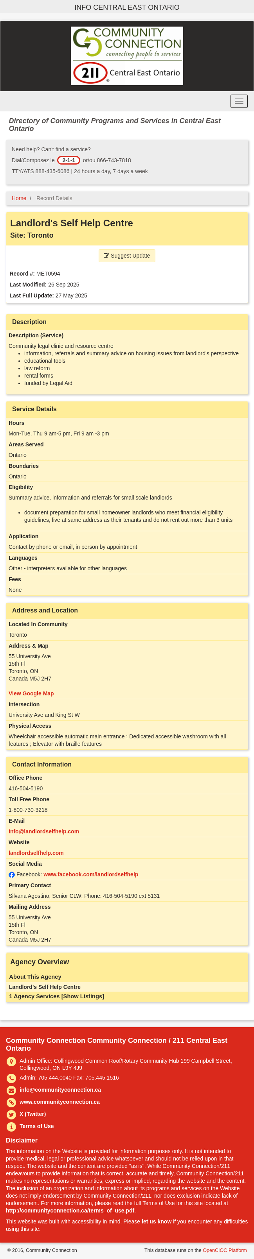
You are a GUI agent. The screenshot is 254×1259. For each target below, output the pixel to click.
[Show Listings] (82, 996)
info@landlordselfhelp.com (44, 831)
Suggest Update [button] (127, 256)
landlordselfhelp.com (36, 853)
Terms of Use (37, 1126)
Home (19, 198)
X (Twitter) (33, 1114)
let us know (156, 1221)
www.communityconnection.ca (60, 1102)
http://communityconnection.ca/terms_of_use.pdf (70, 1210)
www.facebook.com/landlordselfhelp (90, 874)
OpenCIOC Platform (225, 1250)
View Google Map (31, 693)
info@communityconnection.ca (60, 1090)
